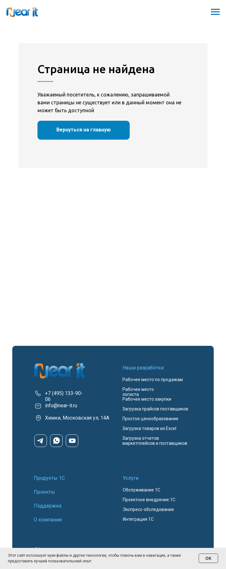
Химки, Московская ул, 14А (77, 418)
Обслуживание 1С (141, 489)
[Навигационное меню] (215, 12)
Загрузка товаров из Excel (149, 428)
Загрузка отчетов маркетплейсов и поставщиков (154, 441)
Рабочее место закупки (146, 399)
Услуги (130, 478)
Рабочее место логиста (138, 392)
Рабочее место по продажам (152, 379)
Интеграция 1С (138, 519)
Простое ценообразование (150, 418)
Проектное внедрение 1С (149, 499)
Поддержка (47, 506)
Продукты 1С (49, 478)
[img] (59, 371)
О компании (48, 520)
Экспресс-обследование (148, 509)
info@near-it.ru (61, 406)
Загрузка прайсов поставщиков (155, 408)
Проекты (44, 492)
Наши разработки (143, 368)
